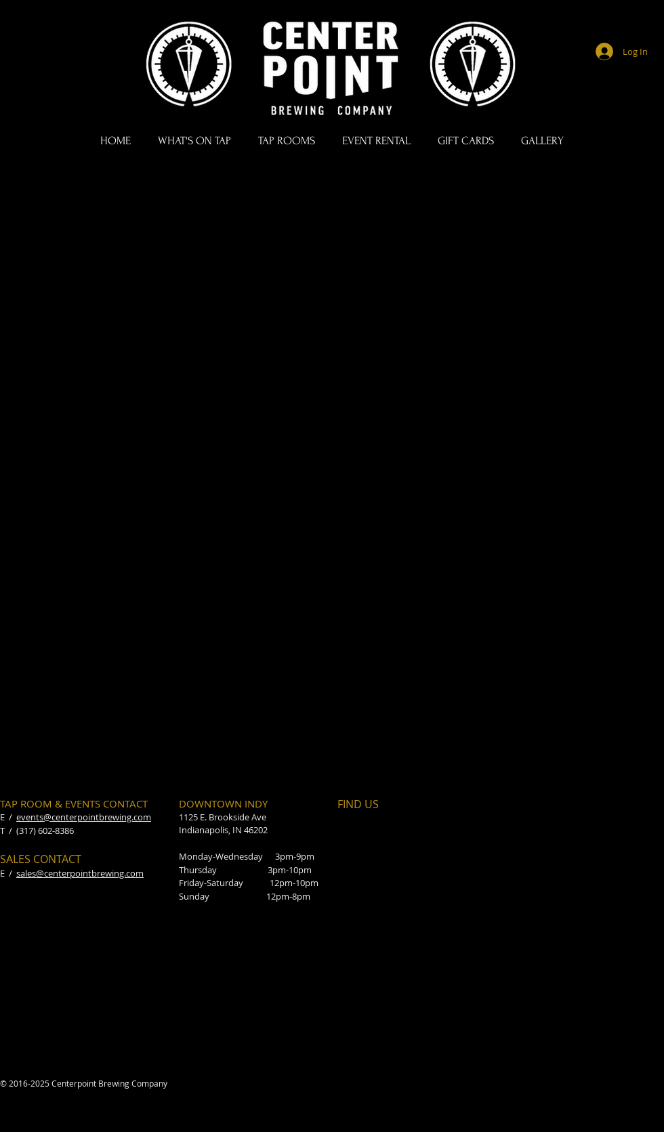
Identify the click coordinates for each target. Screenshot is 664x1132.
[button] (194, 141)
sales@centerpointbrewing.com (80, 873)
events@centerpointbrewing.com (83, 817)
